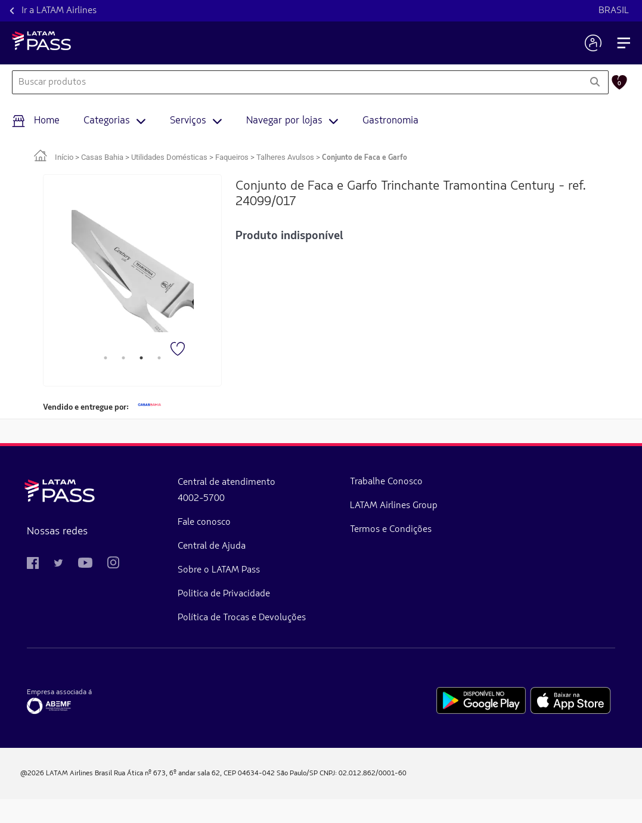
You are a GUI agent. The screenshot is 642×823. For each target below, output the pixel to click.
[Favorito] (179, 350)
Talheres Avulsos (285, 157)
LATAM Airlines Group (249, 541)
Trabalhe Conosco (236, 493)
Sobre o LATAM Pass (155, 570)
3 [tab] (141, 358)
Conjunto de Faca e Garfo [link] (364, 158)
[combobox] (297, 82)
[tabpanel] (133, 271)
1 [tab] (105, 358)
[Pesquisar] (594, 82)
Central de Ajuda (148, 546)
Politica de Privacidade (160, 594)
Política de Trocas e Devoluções (153, 629)
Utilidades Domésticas (169, 157)
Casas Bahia (102, 157)
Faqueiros (232, 157)
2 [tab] (123, 358)
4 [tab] (159, 358)
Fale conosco (141, 522)
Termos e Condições (240, 589)
